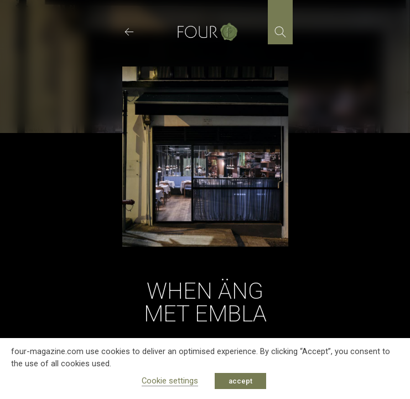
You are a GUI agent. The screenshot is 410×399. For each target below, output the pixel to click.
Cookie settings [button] (170, 381)
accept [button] (240, 381)
